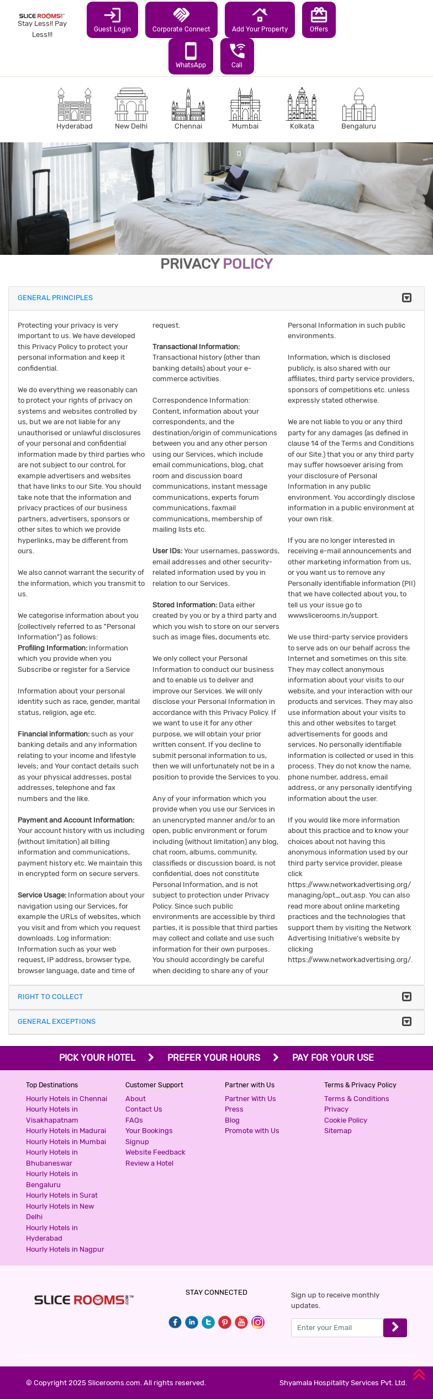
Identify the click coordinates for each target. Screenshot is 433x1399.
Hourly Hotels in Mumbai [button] (66, 1142)
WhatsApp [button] (191, 55)
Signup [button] (137, 1142)
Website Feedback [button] (155, 1152)
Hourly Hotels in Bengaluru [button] (52, 1179)
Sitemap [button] (338, 1130)
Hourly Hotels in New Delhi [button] (60, 1211)
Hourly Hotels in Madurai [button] (66, 1130)
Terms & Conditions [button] (356, 1098)
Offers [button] (319, 19)
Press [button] (234, 1109)
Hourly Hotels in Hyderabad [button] (52, 1233)
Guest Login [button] (112, 19)
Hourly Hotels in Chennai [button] (66, 1098)
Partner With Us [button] (250, 1098)
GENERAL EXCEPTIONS (57, 1021)
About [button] (135, 1098)
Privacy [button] (336, 1109)
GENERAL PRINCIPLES (55, 297)
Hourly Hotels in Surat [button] (62, 1195)
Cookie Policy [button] (345, 1120)
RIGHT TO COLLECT (50, 996)
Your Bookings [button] (149, 1130)
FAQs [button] (134, 1120)
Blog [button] (232, 1120)
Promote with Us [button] (252, 1130)
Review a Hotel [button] (149, 1163)
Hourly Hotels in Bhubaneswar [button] (52, 1157)
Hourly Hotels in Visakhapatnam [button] (52, 1114)
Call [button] (237, 55)
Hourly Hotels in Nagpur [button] (65, 1249)
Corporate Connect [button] (181, 19)
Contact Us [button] (143, 1109)
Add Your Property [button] (260, 19)
